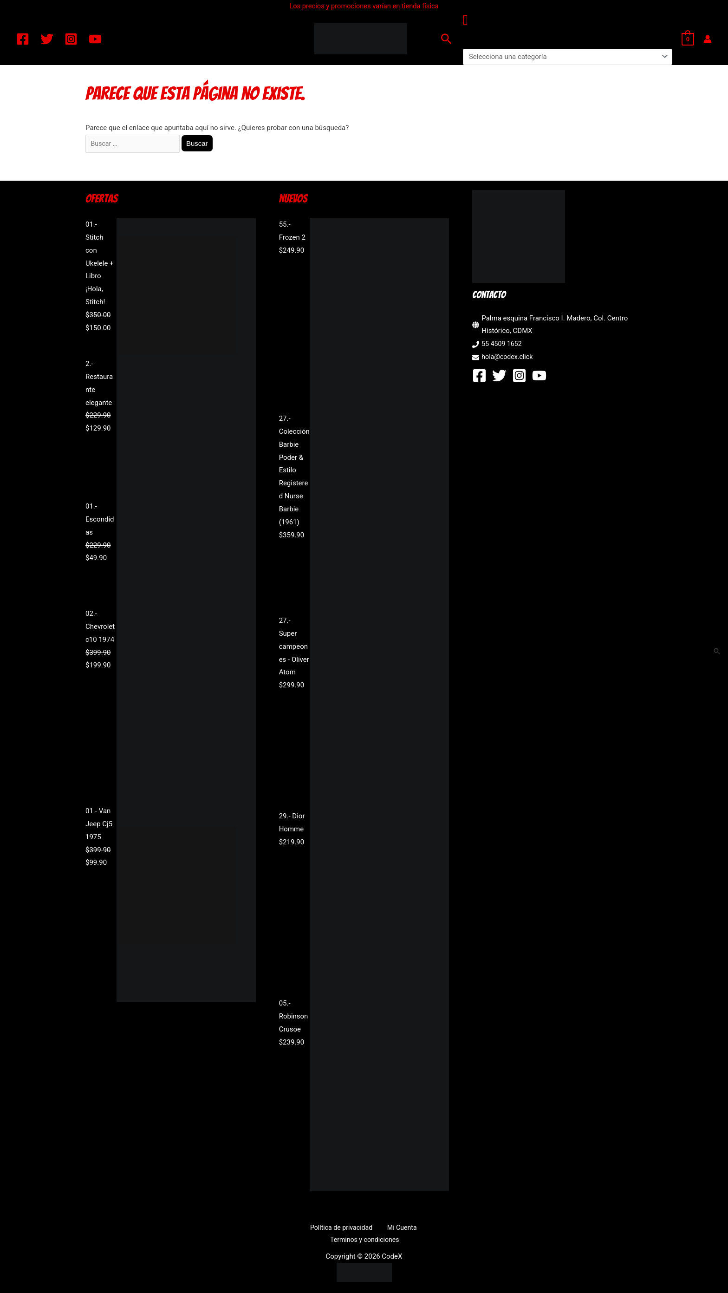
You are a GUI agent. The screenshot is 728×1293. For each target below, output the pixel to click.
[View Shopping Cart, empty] (688, 39)
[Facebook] (22, 39)
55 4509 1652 (502, 345)
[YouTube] (95, 39)
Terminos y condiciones (419, 1229)
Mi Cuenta (360, 1229)
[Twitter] (46, 39)
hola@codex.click (508, 358)
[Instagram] (71, 39)
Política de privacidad (305, 1229)
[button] (446, 39)
